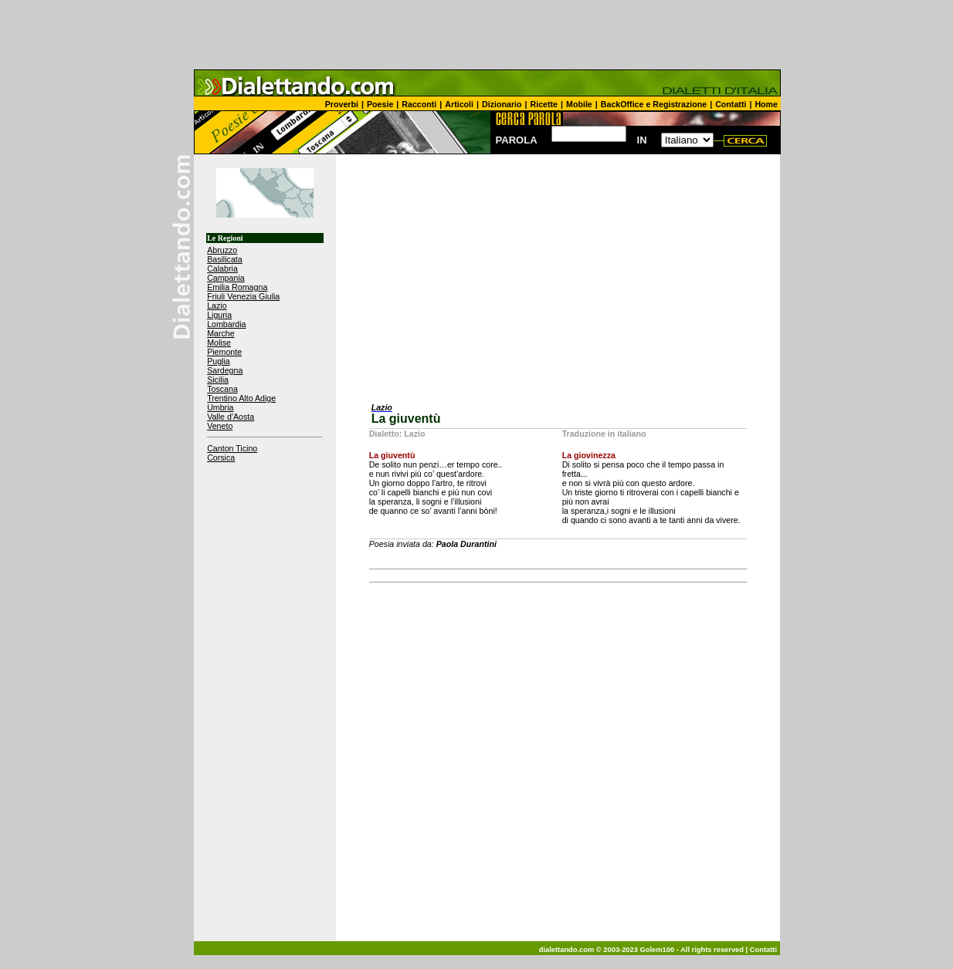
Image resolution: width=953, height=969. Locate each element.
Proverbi (341, 104)
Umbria (220, 407)
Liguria (219, 314)
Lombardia (226, 324)
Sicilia (218, 379)
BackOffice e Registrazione (654, 104)
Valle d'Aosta (230, 416)
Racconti (419, 104)
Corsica (221, 457)
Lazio (216, 305)
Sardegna (224, 370)
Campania (226, 277)
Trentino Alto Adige (241, 398)
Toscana (222, 388)
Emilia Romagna (237, 287)
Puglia (218, 361)
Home (766, 104)
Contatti (730, 104)
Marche (221, 333)
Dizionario (502, 104)
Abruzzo (222, 250)
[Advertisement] (476, 34)
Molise (219, 342)
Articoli (459, 104)
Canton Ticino (232, 448)
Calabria (222, 268)
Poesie (380, 104)
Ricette (544, 104)
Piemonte (224, 351)
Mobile (579, 104)
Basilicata (224, 259)
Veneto (219, 425)
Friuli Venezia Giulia (243, 296)
